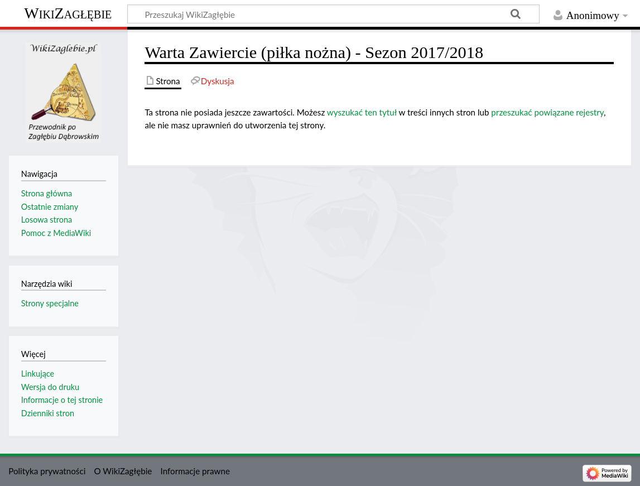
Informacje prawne (195, 471)
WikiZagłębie (68, 13)
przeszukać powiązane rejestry (547, 112)
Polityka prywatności (46, 471)
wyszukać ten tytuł (362, 112)
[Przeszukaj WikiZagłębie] (333, 14)
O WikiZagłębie (123, 471)
